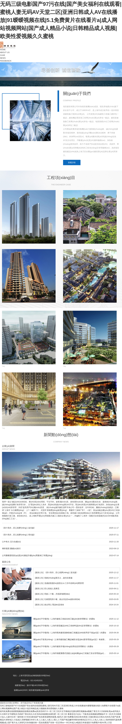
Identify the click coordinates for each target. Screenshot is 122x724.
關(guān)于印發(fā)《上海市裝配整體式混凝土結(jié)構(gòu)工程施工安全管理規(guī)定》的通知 (73, 653)
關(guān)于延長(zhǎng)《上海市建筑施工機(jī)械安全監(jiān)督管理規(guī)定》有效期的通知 (71, 639)
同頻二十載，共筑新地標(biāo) (57, 594)
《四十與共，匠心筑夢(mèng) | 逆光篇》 (61, 572)
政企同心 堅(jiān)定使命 (54, 605)
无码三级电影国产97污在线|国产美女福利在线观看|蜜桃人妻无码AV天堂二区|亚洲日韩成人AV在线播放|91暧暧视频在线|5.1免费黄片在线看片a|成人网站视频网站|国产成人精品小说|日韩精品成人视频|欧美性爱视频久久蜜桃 (60, 20)
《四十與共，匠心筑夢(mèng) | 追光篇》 (19, 528)
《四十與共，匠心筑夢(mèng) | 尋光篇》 (19, 535)
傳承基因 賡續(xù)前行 (11, 548)
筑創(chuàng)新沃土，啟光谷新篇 (58, 578)
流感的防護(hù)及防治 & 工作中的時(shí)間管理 (64, 583)
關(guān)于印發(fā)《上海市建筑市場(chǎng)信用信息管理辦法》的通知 (63, 646)
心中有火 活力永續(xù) (11, 542)
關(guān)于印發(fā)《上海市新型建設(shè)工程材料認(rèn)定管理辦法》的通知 (66, 626)
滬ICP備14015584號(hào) (37, 685)
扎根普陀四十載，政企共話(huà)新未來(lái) (62, 599)
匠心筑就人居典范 (51, 588)
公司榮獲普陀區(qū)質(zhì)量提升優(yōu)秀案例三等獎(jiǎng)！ (27, 555)
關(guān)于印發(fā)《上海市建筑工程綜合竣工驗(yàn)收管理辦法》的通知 (64, 619)
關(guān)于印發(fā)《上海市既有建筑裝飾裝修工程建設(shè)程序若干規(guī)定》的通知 (69, 633)
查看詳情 (72, 162)
